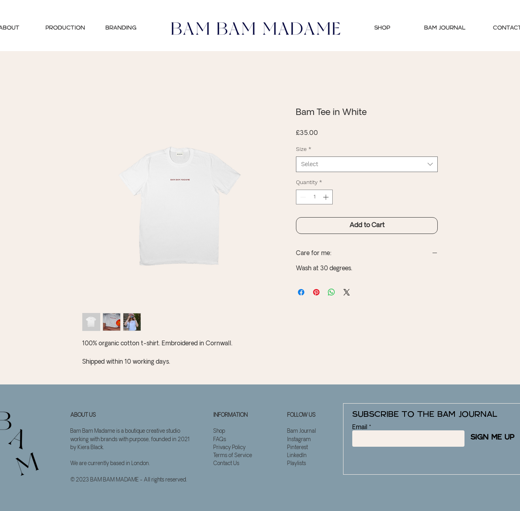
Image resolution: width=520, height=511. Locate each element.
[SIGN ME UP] (489, 437)
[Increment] (326, 197)
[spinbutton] (314, 197)
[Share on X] (346, 292)
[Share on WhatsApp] (331, 292)
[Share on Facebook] (301, 292)
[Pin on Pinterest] (316, 292)
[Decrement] (302, 197)
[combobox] (367, 164)
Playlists (296, 463)
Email (359, 427)
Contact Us (226, 463)
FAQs (219, 439)
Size (304, 149)
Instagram (299, 439)
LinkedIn (297, 455)
